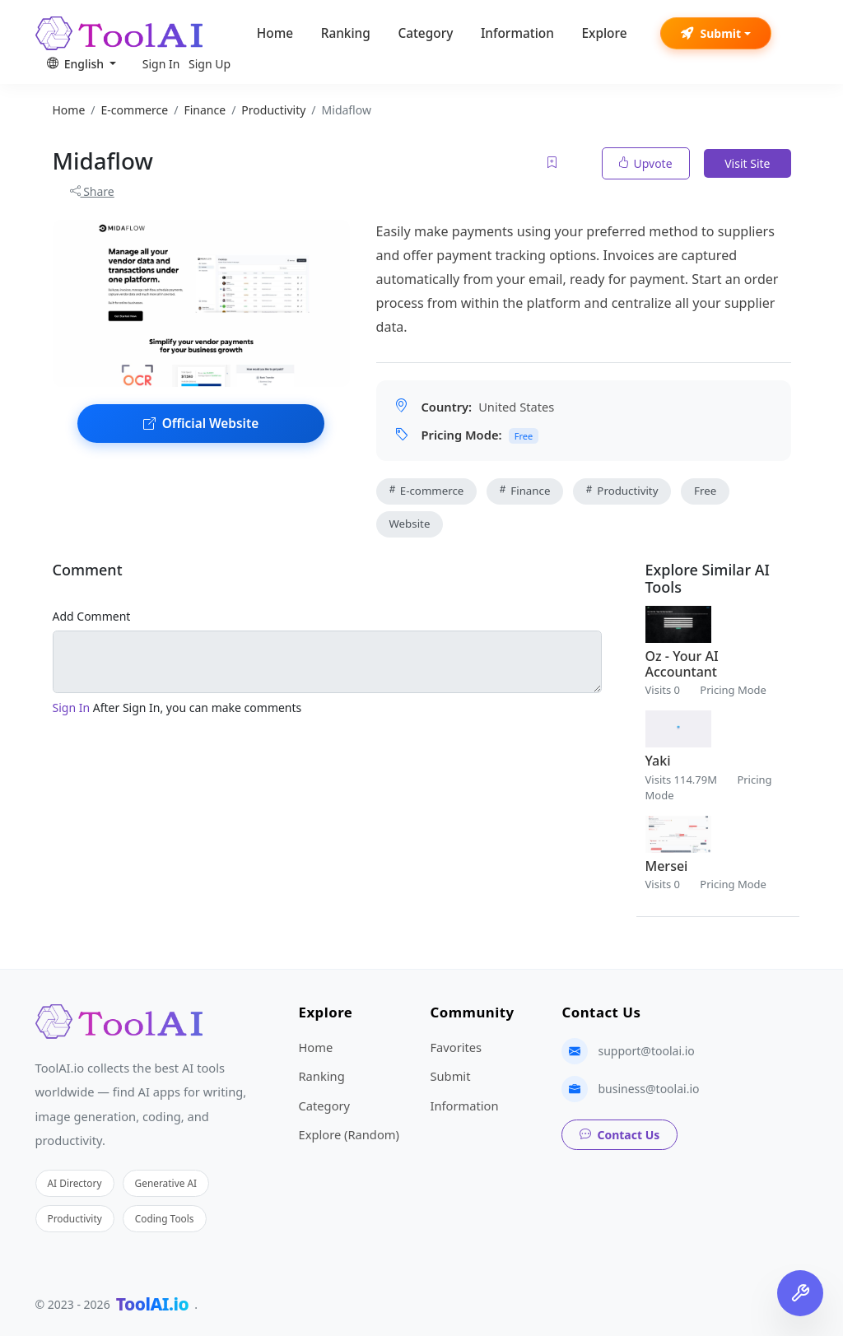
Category (425, 33)
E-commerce (426, 490)
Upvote (646, 163)
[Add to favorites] (553, 163)
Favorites (456, 1047)
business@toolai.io (648, 1088)
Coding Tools (164, 1218)
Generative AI (166, 1182)
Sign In (161, 64)
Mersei (666, 866)
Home (275, 33)
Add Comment (92, 616)
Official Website (200, 423)
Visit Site (747, 163)
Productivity (622, 490)
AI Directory (75, 1182)
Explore (603, 33)
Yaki (658, 761)
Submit (711, 33)
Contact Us (619, 1135)
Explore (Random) (348, 1134)
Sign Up (210, 64)
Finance (525, 490)
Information (517, 33)
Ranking (345, 33)
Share (92, 191)
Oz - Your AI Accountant (682, 664)
